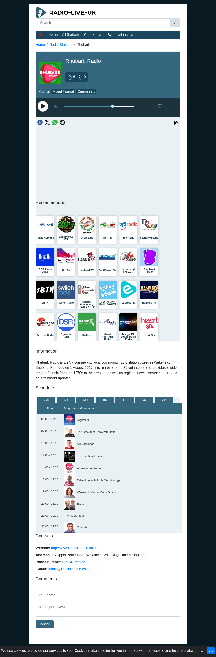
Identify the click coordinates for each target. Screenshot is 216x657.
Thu (105, 399)
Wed (85, 399)
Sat (144, 399)
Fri (124, 399)
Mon (46, 399)
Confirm (44, 624)
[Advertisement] (108, 39)
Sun (164, 399)
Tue (65, 399)
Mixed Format (63, 92)
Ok (211, 650)
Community (86, 92)
